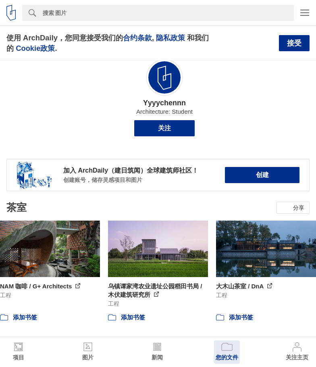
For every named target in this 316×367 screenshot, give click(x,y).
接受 (294, 43)
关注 (164, 128)
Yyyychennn (164, 103)
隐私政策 (170, 37)
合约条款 (137, 37)
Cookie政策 (35, 48)
